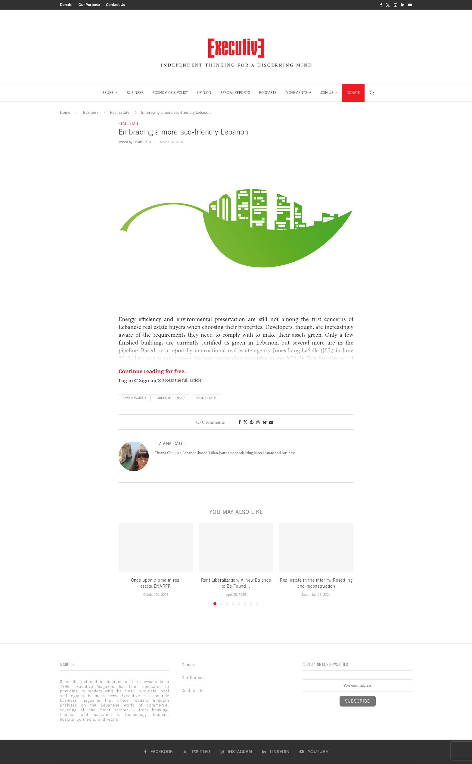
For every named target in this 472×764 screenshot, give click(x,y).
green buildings (171, 398)
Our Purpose (89, 5)
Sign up (148, 380)
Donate (66, 5)
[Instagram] (395, 5)
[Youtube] (410, 5)
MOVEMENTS (296, 93)
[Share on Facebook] (239, 422)
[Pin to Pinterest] (251, 422)
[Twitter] (388, 5)
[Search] (372, 92)
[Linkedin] (402, 5)
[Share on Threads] (258, 422)
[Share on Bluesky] (264, 422)
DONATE (353, 93)
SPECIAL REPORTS (235, 93)
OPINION (204, 93)
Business (90, 112)
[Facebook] (381, 5)
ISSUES (107, 93)
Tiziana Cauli (142, 142)
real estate (206, 398)
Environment (135, 398)
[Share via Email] (271, 422)
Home (65, 112)
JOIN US (327, 93)
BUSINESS (135, 93)
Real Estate (119, 112)
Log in (126, 380)
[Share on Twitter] (245, 422)
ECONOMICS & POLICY (170, 93)
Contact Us (115, 5)
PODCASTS (268, 93)
